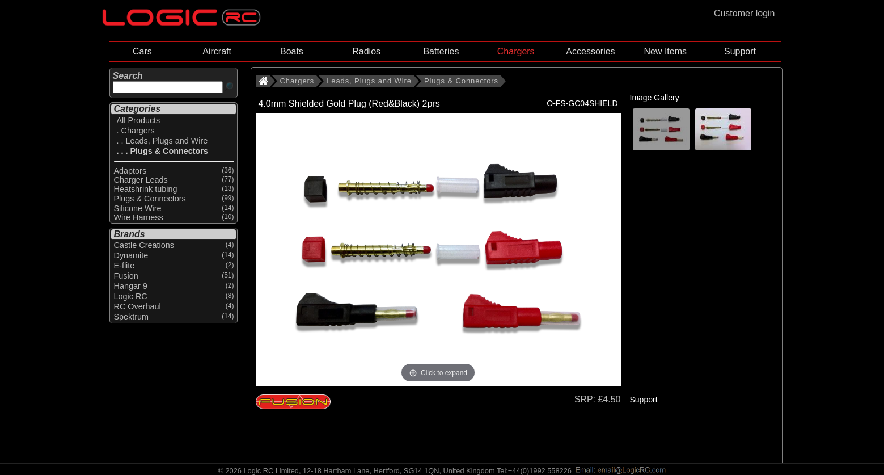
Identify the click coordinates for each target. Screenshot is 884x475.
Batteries (441, 51)
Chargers (516, 51)
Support (740, 51)
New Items (665, 51)
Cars (142, 51)
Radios (366, 51)
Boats (291, 51)
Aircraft (216, 51)
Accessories (590, 51)
